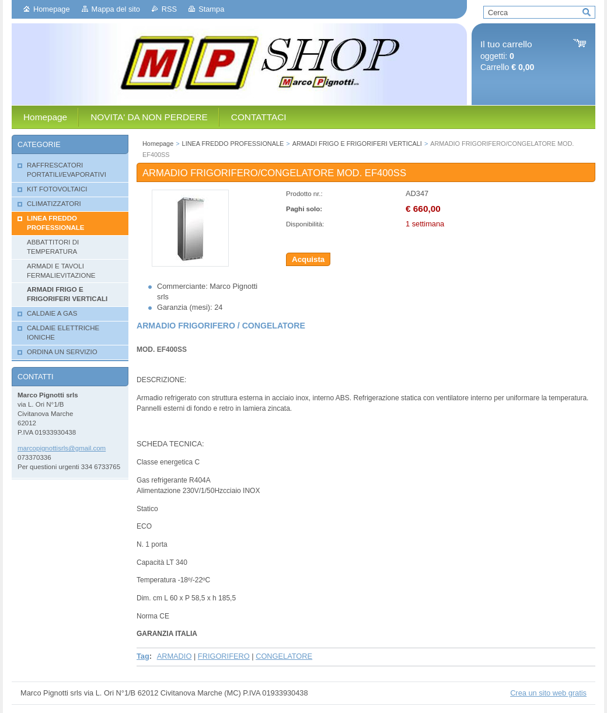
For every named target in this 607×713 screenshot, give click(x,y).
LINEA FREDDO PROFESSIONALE (233, 143)
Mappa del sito (116, 9)
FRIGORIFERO (224, 656)
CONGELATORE (284, 656)
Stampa (211, 9)
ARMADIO (174, 656)
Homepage (51, 9)
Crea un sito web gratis (548, 692)
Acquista (308, 259)
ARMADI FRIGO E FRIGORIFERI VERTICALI (357, 143)
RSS (169, 9)
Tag (143, 656)
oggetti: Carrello (507, 56)
